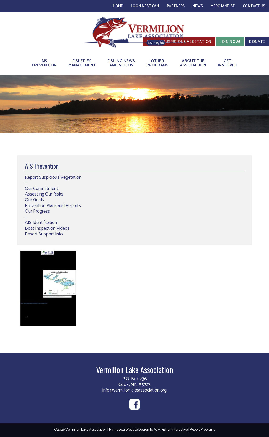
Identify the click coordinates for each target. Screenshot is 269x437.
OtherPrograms (157, 63)
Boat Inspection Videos (47, 228)
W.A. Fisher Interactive (171, 430)
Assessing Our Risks (44, 194)
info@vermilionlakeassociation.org (134, 390)
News (198, 6)
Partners (176, 6)
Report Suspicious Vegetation (53, 177)
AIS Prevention (42, 166)
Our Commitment (41, 189)
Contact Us (254, 6)
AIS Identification (41, 223)
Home (118, 6)
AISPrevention (44, 63)
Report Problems (202, 430)
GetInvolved (227, 63)
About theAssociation (193, 63)
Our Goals (34, 200)
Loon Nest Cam (145, 6)
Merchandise (223, 6)
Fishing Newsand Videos (121, 63)
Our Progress (37, 211)
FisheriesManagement (82, 63)
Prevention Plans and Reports (53, 206)
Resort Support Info (44, 234)
